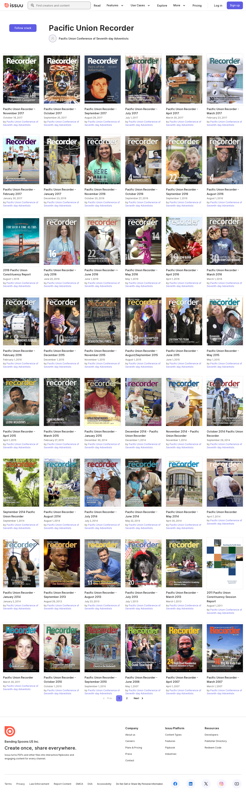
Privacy (20, 783)
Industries (170, 753)
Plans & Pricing (133, 747)
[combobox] (62, 5)
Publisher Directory (216, 741)
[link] (97, 5)
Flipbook (170, 747)
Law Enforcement (39, 783)
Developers (211, 734)
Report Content (62, 783)
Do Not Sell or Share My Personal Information (139, 784)
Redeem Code (213, 747)
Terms (8, 783)
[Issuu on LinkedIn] (190, 783)
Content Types (173, 734)
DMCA (79, 783)
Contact (129, 760)
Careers (130, 741)
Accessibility (104, 783)
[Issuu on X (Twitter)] (206, 783)
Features (170, 741)
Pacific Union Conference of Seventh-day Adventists (89, 38)
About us (130, 734)
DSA (90, 783)
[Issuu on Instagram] (221, 783)
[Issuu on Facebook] (175, 783)
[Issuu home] (14, 5)
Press (128, 753)
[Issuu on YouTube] (236, 783)
